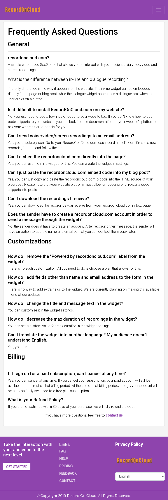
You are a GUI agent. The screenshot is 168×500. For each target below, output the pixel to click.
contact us (114, 415)
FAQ (62, 451)
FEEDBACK (68, 473)
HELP (63, 459)
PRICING (66, 466)
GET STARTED (17, 467)
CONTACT (67, 481)
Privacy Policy (129, 444)
